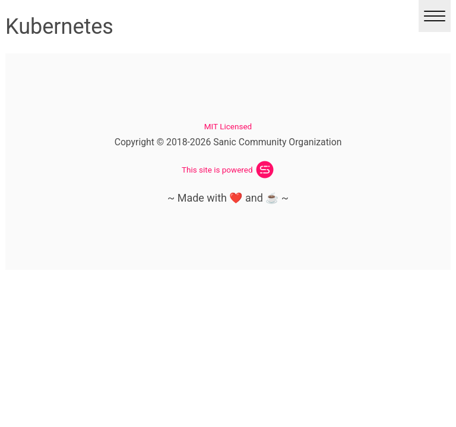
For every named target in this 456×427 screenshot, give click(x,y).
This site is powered (217, 169)
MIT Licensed (228, 126)
